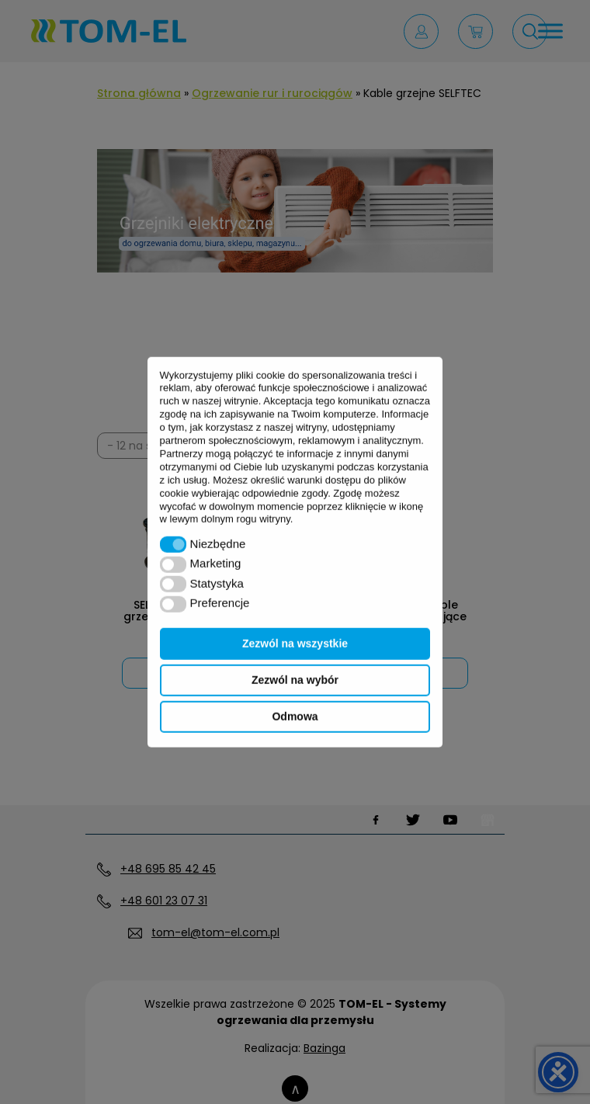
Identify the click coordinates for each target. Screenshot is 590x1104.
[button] (173, 544)
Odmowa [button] (295, 716)
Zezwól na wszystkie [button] (295, 643)
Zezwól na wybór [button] (295, 680)
